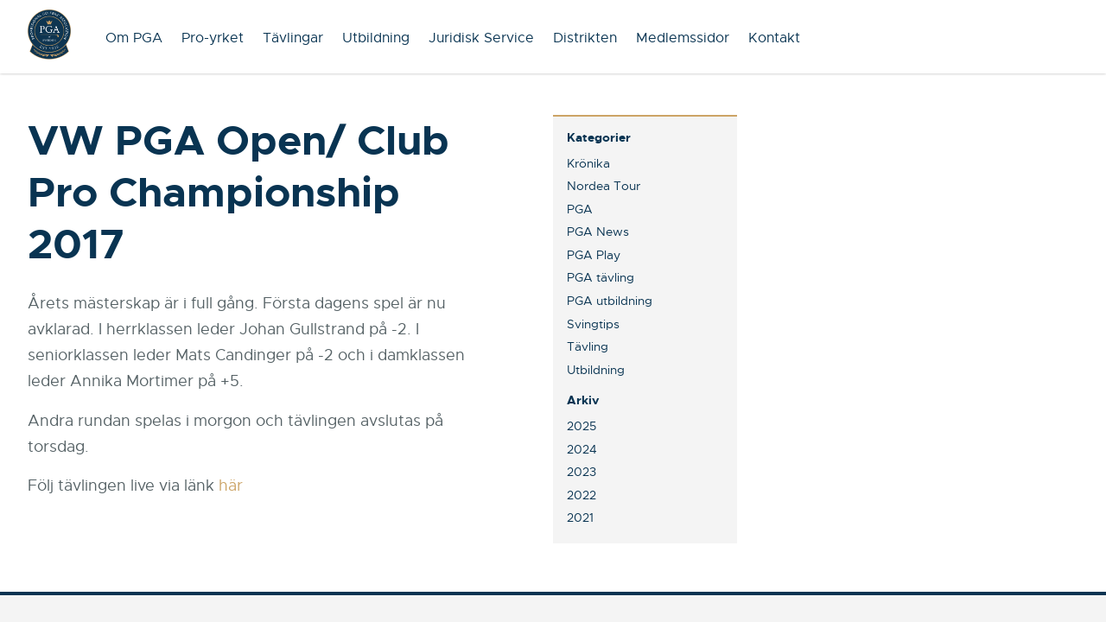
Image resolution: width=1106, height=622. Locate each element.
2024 (582, 449)
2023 (581, 471)
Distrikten (585, 38)
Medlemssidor (682, 38)
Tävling (587, 346)
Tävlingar (293, 38)
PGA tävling (600, 277)
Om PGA (133, 38)
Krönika (588, 163)
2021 (580, 517)
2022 (581, 495)
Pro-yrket (212, 38)
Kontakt (774, 38)
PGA (580, 209)
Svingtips (593, 324)
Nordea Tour (603, 186)
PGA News (598, 231)
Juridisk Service (481, 38)
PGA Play (593, 255)
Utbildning (376, 38)
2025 (581, 426)
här (231, 485)
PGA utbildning (609, 300)
